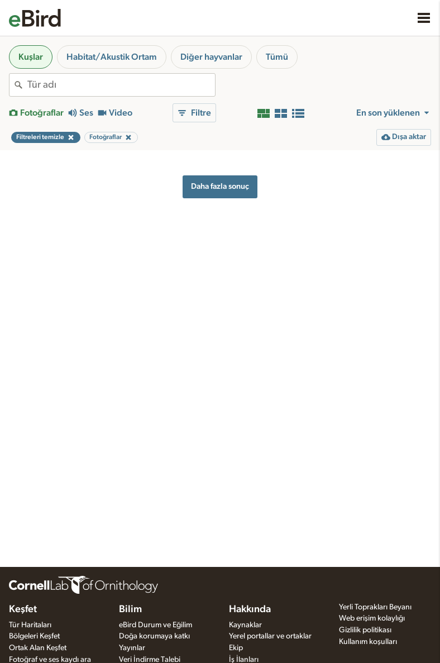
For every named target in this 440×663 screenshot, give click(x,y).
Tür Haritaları (30, 625)
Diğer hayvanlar (211, 57)
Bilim (130, 609)
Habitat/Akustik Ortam (111, 57)
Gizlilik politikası (365, 630)
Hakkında (250, 609)
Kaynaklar (245, 625)
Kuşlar (30, 57)
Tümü (277, 57)
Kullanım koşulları (368, 642)
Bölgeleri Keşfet (34, 636)
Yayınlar (132, 648)
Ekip (236, 648)
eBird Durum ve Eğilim (155, 625)
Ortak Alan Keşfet (37, 648)
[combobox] (121, 85)
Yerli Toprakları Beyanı (375, 607)
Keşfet (23, 609)
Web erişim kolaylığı (372, 618)
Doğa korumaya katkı (154, 636)
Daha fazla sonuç (220, 186)
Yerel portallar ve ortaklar (270, 636)
